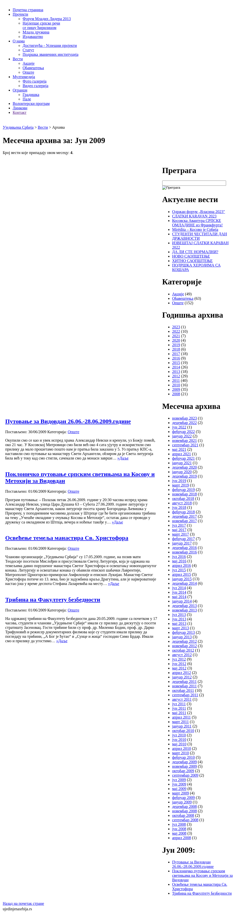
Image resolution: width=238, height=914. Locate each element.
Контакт (19, 112)
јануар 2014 (182, 601)
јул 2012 (179, 659)
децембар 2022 (184, 423)
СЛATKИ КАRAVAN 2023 (194, 216)
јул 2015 (179, 570)
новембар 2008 (184, 811)
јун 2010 (179, 739)
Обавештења (33, 68)
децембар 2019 (184, 476)
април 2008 (181, 838)
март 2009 (180, 793)
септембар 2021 (185, 445)
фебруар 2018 (183, 512)
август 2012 (182, 655)
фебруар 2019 (183, 489)
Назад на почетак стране (23, 903)
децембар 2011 (184, 681)
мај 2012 (179, 668)
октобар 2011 (183, 690)
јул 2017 (179, 525)
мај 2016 (179, 561)
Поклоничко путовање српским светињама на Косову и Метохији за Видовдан (202, 875)
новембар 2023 (184, 418)
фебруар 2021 (183, 458)
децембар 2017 (184, 516)
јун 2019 (179, 481)
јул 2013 (179, 614)
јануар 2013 (182, 637)
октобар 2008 (183, 815)
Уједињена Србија (18, 127)
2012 (176, 376)
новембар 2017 (184, 521)
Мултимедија (24, 77)
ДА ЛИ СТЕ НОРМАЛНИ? (195, 252)
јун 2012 (179, 664)
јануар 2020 (182, 472)
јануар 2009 (182, 802)
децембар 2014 (184, 583)
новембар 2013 (184, 610)
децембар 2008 (184, 806)
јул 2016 (179, 556)
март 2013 (180, 628)
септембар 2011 (185, 695)
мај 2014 (179, 597)
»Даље (123, 458)
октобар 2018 (183, 498)
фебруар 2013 (183, 632)
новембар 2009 (184, 766)
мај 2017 (179, 530)
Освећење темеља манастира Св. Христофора (66, 538)
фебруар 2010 (183, 757)
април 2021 (181, 454)
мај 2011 (179, 713)
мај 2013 (179, 623)
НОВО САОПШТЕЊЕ (191, 256)
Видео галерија (35, 86)
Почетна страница (28, 10)
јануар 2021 (182, 463)
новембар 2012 (184, 646)
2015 (176, 363)
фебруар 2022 (183, 431)
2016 (176, 358)
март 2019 (180, 485)
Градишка (31, 94)
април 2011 (181, 717)
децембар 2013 (184, 606)
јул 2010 (179, 735)
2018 (176, 349)
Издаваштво (33, 36)
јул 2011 (179, 704)
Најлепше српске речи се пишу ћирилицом (41, 25)
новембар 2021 (184, 440)
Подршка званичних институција (50, 54)
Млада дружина (36, 32)
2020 (176, 340)
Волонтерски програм (31, 103)
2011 (176, 380)
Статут (28, 50)
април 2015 (181, 574)
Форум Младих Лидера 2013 (47, 19)
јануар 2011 (182, 726)
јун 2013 (179, 619)
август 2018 (182, 503)
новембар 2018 (184, 494)
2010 (176, 385)
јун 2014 (179, 592)
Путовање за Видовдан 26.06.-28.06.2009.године (68, 421)
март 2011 (180, 722)
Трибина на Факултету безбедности (52, 599)
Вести (18, 59)
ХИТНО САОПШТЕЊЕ (192, 261)
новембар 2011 (184, 686)
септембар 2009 (185, 775)
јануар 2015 (182, 579)
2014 (176, 367)
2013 (176, 371)
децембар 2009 (184, 762)
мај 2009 (179, 789)
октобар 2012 (183, 650)
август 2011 (182, 699)
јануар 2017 (182, 543)
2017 (176, 354)
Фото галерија (34, 81)
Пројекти (20, 14)
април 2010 (181, 748)
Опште (28, 72)
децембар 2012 (184, 641)
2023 (176, 327)
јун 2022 (179, 427)
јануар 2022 (182, 436)
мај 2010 (179, 744)
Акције (29, 63)
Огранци (20, 90)
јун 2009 (179, 784)
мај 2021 (179, 449)
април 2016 (181, 565)
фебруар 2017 (183, 539)
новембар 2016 (184, 552)
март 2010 (180, 753)
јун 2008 (179, 829)
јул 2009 (179, 780)
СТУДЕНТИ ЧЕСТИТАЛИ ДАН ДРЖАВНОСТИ (199, 236)
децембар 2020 (184, 467)
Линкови (20, 108)
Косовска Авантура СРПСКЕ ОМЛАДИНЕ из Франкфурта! (197, 222)
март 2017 (180, 534)
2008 (176, 394)
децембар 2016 (184, 548)
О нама (19, 41)
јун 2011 (179, 708)
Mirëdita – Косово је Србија (195, 229)
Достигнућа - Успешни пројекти (50, 45)
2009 (176, 389)
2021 (176, 336)
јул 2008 (179, 824)
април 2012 (181, 672)
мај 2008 (179, 833)
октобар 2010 (183, 731)
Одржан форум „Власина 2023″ (198, 212)
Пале (27, 99)
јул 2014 (179, 588)
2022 (176, 331)
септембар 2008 (185, 820)
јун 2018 (179, 507)
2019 (176, 345)
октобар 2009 (183, 771)
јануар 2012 (182, 677)
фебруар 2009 (183, 797)
